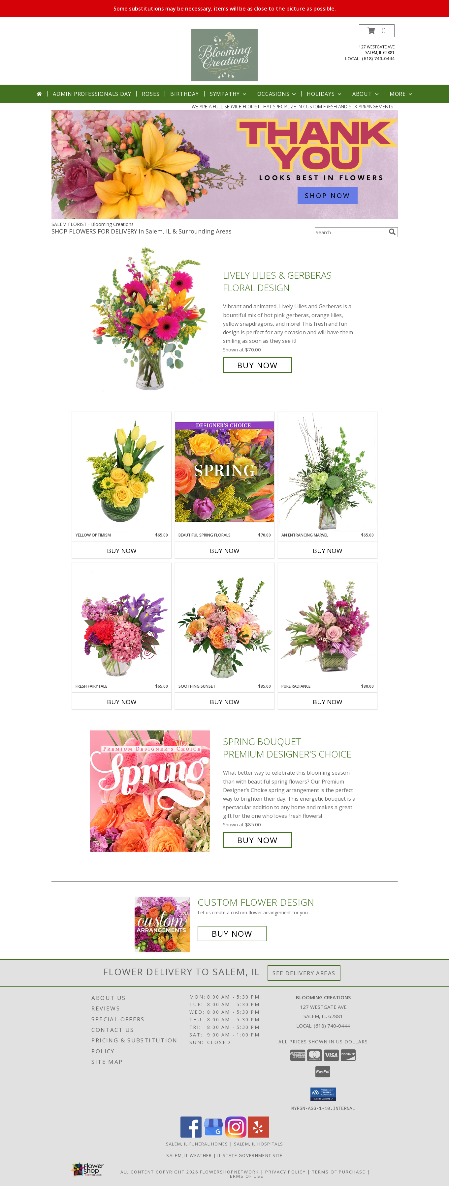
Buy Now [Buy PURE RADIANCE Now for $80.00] (327, 702)
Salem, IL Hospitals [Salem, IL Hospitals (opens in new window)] (258, 1143)
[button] (377, 30)
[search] (392, 231)
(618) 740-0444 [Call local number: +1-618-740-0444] (378, 58)
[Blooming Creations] (224, 54)
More (402, 93)
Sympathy (229, 93)
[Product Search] (350, 232)
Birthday (184, 93)
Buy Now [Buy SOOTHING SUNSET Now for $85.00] (225, 702)
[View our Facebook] (191, 1135)
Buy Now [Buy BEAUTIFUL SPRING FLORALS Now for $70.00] (225, 550)
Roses (150, 93)
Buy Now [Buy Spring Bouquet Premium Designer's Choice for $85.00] (257, 840)
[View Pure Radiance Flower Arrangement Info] (327, 623)
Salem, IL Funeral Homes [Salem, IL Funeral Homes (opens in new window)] (197, 1143)
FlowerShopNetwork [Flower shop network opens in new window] (229, 1171)
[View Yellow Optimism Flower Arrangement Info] (121, 472)
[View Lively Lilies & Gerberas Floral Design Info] (155, 320)
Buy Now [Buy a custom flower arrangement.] (232, 933)
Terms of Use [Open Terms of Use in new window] (245, 1176)
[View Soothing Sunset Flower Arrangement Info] (224, 623)
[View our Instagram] (235, 1135)
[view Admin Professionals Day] (224, 217)
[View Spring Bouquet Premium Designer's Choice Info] (155, 791)
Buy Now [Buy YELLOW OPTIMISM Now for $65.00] (122, 550)
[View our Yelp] (258, 1135)
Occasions (277, 93)
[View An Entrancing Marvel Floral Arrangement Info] (327, 472)
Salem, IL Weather (189, 1155)
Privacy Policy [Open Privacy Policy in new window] (285, 1171)
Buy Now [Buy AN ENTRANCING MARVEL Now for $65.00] (327, 550)
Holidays (324, 93)
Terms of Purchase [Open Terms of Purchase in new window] (339, 1171)
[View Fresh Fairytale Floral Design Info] (121, 623)
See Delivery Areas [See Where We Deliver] (304, 973)
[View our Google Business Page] (213, 1135)
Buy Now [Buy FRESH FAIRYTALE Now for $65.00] (122, 702)
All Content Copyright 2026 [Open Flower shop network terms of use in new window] (159, 1171)
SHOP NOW (327, 195)
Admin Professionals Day (92, 93)
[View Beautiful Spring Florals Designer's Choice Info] (224, 472)
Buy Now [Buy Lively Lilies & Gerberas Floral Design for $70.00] (257, 365)
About (366, 93)
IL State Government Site (249, 1155)
